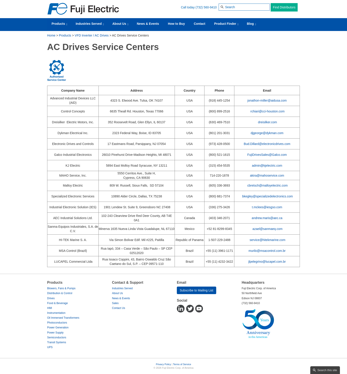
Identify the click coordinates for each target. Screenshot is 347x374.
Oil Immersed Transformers (63, 317)
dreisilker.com (267, 122)
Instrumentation (56, 312)
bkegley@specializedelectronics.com (267, 196)
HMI (49, 308)
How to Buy (176, 23)
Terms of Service (182, 364)
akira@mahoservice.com (267, 175)
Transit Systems (56, 342)
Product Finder (226, 24)
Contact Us (118, 308)
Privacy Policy (163, 364)
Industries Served (90, 24)
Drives (51, 298)
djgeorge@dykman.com (267, 133)
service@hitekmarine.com (267, 240)
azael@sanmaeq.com (268, 229)
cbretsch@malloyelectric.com (267, 185)
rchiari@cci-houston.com (268, 111)
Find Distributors (284, 7)
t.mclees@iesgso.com (267, 207)
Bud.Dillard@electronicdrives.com (267, 144)
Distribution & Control (59, 293)
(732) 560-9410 (206, 7)
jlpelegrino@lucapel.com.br (267, 261)
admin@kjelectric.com (267, 165)
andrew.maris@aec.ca (267, 218)
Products (59, 24)
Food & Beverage (57, 303)
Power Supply (55, 332)
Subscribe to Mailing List (196, 290)
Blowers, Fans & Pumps (61, 288)
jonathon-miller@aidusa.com (267, 100)
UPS (50, 347)
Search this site (327, 370)
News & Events (148, 23)
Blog (251, 24)
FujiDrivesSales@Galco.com (267, 154)
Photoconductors (57, 322)
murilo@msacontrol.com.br (267, 251)
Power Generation (58, 327)
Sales (115, 303)
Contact (199, 23)
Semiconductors (56, 337)
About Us (120, 24)
